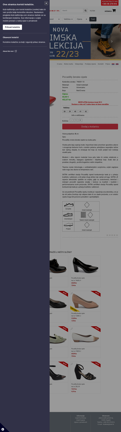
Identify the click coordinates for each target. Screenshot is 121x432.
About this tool (10, 51)
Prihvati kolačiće (12, 27)
